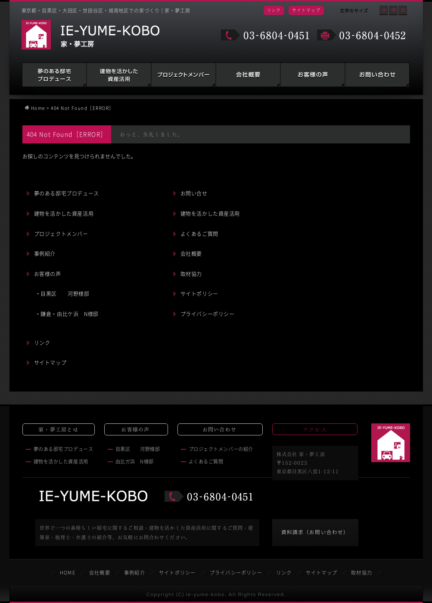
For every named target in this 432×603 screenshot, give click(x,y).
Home (38, 108)
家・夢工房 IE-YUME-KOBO (90, 35)
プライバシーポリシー (207, 314)
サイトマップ (306, 10)
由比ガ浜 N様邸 (134, 461)
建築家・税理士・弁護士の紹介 (183, 74)
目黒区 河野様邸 (137, 449)
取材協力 (191, 274)
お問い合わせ (377, 74)
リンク (274, 10)
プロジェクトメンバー (61, 234)
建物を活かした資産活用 (119, 74)
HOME (67, 572)
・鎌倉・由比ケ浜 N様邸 (67, 314)
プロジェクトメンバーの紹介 (221, 449)
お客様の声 (312, 74)
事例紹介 (45, 254)
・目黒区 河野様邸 (62, 294)
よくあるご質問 (199, 234)
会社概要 (248, 74)
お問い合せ (194, 193)
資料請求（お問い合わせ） (315, 532)
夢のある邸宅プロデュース (54, 74)
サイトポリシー (199, 294)
